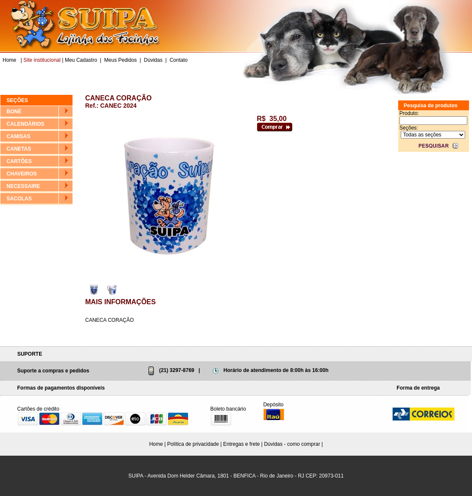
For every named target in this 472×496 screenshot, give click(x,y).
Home (10, 60)
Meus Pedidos (120, 60)
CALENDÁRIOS (25, 124)
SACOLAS (19, 199)
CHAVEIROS (21, 174)
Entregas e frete (241, 444)
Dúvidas (153, 60)
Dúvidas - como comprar (292, 444)
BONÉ (13, 112)
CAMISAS (18, 136)
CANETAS (18, 149)
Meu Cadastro (81, 60)
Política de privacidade (193, 444)
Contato (178, 60)
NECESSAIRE (23, 186)
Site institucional (42, 60)
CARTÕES (19, 161)
